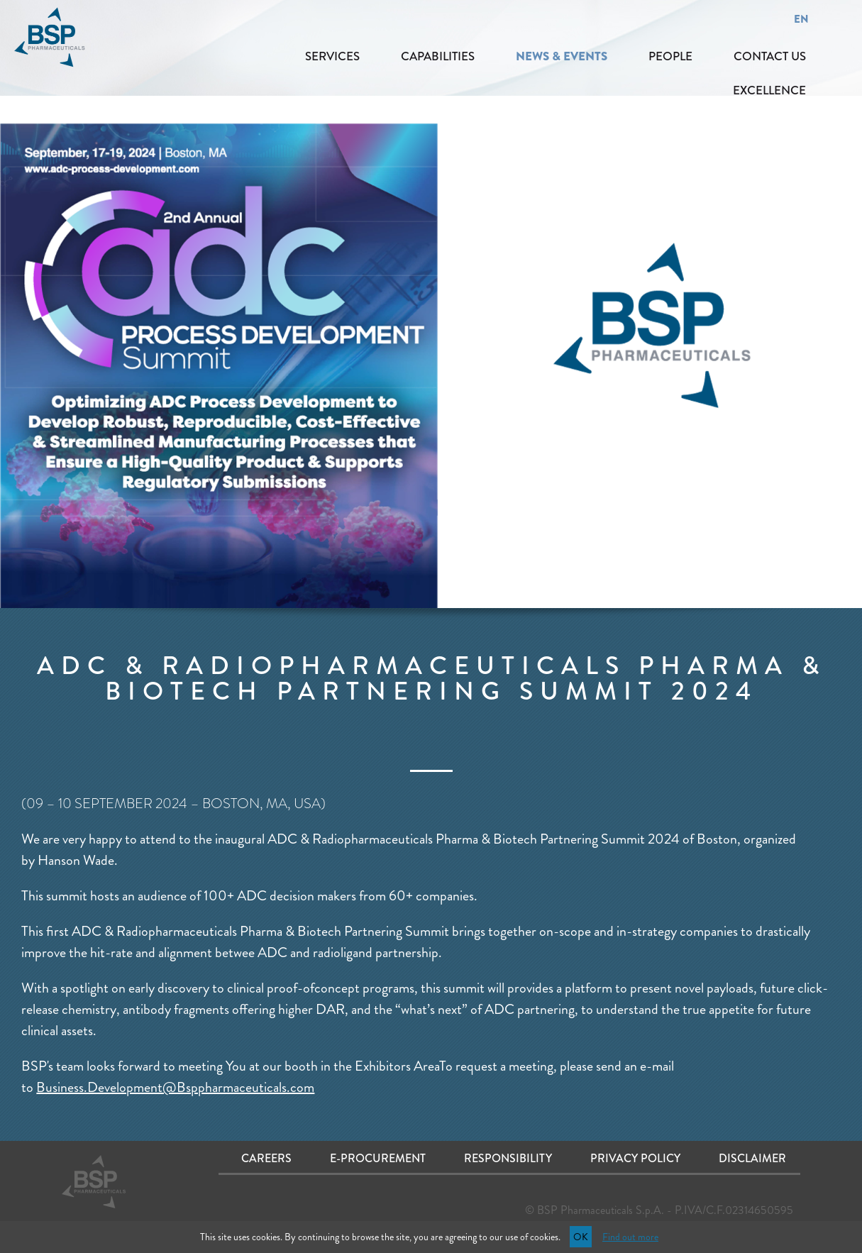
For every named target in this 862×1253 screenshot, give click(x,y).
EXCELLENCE (769, 90)
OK (580, 1237)
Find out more (630, 1237)
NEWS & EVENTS (561, 56)
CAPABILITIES (438, 56)
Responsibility (508, 1158)
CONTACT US (770, 56)
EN (801, 19)
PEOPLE (670, 56)
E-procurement (378, 1158)
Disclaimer (752, 1158)
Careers (266, 1158)
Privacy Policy (635, 1158)
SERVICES (332, 56)
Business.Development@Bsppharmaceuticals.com (175, 1087)
